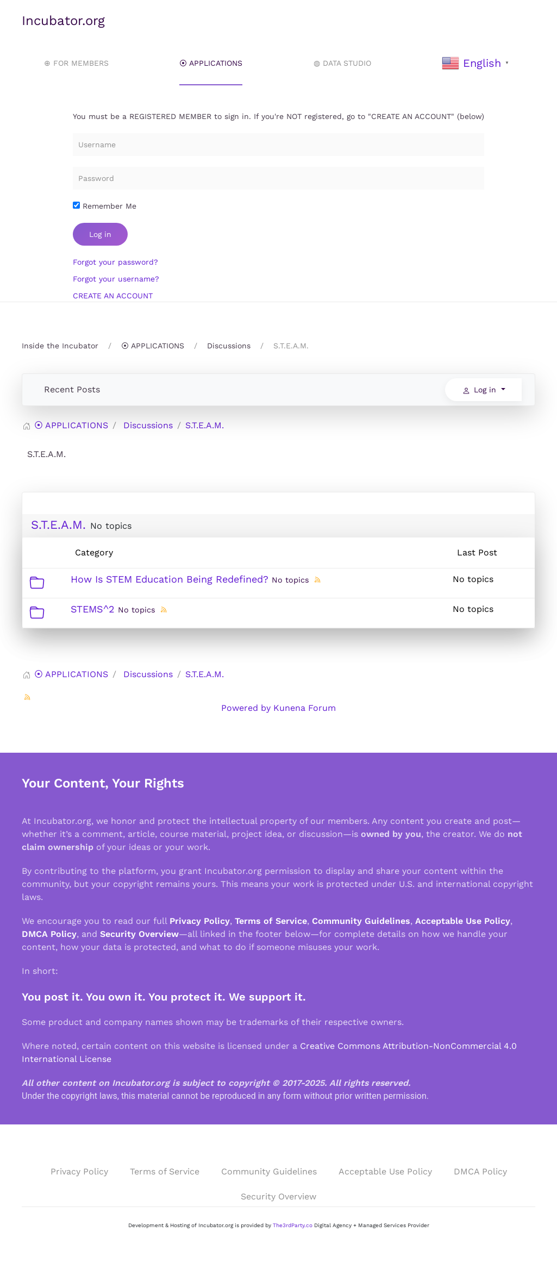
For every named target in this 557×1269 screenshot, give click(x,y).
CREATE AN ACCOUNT (113, 295)
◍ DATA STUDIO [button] (342, 63)
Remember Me (104, 206)
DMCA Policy (49, 934)
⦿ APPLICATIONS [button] (210, 63)
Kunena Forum (304, 708)
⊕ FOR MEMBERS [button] (76, 63)
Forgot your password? (115, 262)
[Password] (278, 178)
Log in (100, 234)
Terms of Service (271, 921)
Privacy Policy (200, 921)
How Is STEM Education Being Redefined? (169, 579)
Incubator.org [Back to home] (63, 20)
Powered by (246, 708)
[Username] (278, 144)
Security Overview (139, 934)
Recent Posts (72, 389)
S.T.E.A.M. (58, 525)
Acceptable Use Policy (462, 921)
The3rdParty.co (292, 1225)
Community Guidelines (361, 921)
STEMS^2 (93, 609)
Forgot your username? (116, 278)
